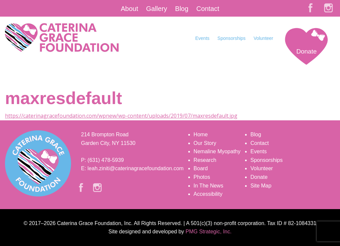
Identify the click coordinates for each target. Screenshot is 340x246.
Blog (181, 8)
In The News (208, 185)
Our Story (205, 143)
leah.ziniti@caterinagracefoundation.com (136, 168)
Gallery (156, 8)
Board (201, 168)
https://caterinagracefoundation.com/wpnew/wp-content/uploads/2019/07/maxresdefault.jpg (121, 115)
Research (205, 160)
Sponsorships (231, 38)
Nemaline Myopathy (217, 151)
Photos (202, 177)
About (129, 8)
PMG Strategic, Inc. (209, 231)
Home (201, 134)
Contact (207, 8)
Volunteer (263, 38)
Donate (306, 51)
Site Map (260, 185)
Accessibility (208, 194)
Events (202, 38)
